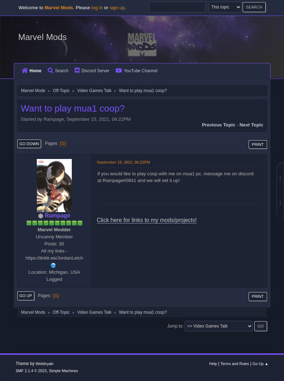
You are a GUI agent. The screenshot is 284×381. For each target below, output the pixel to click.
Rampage (57, 215)
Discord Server (92, 70)
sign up (117, 7)
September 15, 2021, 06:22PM (123, 162)
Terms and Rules (234, 364)
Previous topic (219, 124)
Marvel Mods (42, 37)
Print (258, 144)
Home (31, 70)
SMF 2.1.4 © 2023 (31, 371)
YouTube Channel (136, 70)
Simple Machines (63, 371)
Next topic (251, 124)
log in (97, 7)
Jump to (174, 326)
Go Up (25, 296)
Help (213, 364)
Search (58, 70)
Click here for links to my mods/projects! (147, 220)
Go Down (29, 144)
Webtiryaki (44, 364)
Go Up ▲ (260, 364)
